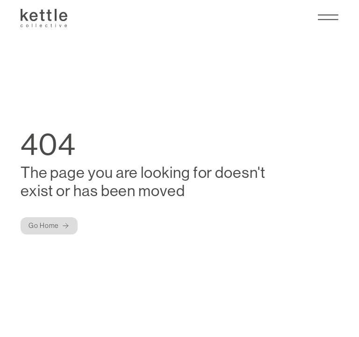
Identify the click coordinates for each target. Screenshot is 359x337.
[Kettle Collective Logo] (44, 18)
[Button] (49, 225)
